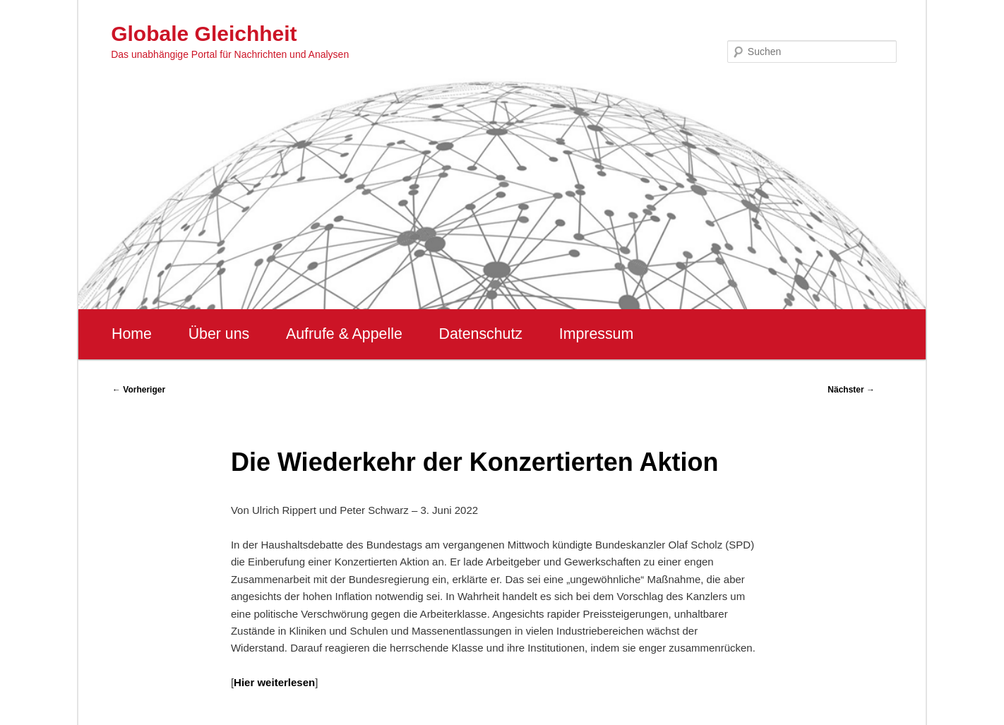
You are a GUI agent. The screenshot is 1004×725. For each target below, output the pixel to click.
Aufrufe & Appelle (344, 333)
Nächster (851, 390)
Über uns (219, 333)
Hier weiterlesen (274, 682)
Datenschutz (480, 333)
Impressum (596, 333)
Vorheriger (138, 390)
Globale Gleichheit (204, 33)
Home (132, 333)
